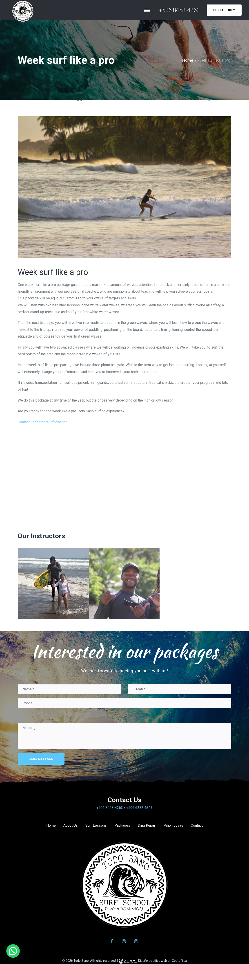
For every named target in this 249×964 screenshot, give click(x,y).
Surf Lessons (96, 825)
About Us (70, 825)
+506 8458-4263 (179, 10)
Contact (197, 825)
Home (187, 60)
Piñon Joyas (173, 825)
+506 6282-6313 (139, 808)
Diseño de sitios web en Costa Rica (162, 960)
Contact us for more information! (43, 422)
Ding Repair (147, 825)
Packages (122, 825)
